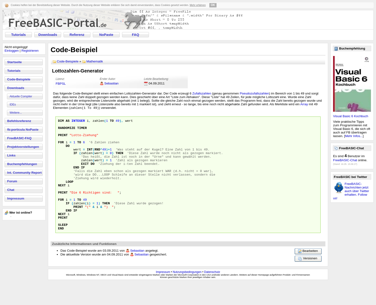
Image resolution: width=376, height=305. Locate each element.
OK (213, 5)
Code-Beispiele (18, 79)
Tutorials (18, 35)
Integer (78, 122)
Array (304, 104)
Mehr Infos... (354, 136)
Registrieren (30, 50)
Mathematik (94, 61)
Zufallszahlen (201, 93)
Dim (61, 122)
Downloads (47, 35)
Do (68, 152)
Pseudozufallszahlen (254, 93)
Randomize (66, 130)
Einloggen (12, 50)
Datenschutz (212, 294)
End (76, 178)
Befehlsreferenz (19, 121)
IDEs (13, 104)
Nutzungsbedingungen (187, 294)
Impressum (15, 198)
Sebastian (111, 83)
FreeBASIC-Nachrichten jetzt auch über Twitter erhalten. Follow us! (351, 191)
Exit (85, 173)
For (61, 147)
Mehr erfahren (198, 5)
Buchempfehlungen (22, 164)
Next (62, 199)
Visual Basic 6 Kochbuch (350, 116)
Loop (69, 195)
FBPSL (61, 83)
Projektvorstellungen (23, 147)
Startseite (14, 62)
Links (11, 155)
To (112, 122)
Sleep (63, 246)
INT (90, 156)
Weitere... (16, 112)
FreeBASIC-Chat (345, 160)
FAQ (135, 35)
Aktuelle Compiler (21, 96)
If (75, 160)
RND (97, 156)
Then (119, 160)
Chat (10, 190)
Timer (82, 130)
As (68, 122)
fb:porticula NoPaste (22, 129)
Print (63, 139)
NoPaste (106, 35)
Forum (12, 181)
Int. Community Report (24, 172)
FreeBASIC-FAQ (19, 138)
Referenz (77, 35)
